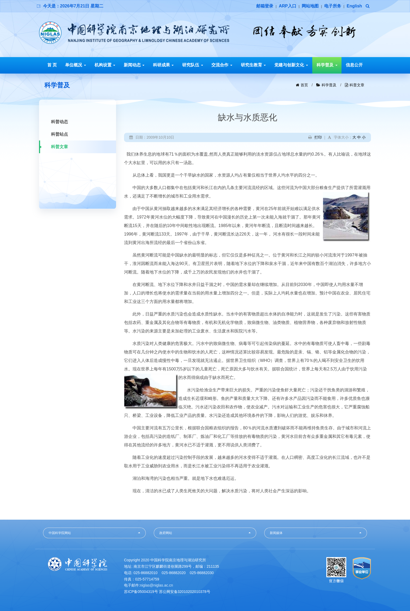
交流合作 (221, 65)
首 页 (52, 65)
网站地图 (310, 6)
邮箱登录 (264, 6)
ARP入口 (287, 6)
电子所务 (332, 6)
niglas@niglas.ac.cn (156, 585)
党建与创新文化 (291, 65)
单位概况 (75, 65)
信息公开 (354, 65)
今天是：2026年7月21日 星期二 (73, 6)
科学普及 (327, 65)
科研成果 (163, 65)
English (354, 6)
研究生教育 (253, 65)
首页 (304, 85)
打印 (318, 137)
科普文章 (356, 85)
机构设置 (105, 65)
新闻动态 (134, 65)
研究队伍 (192, 65)
